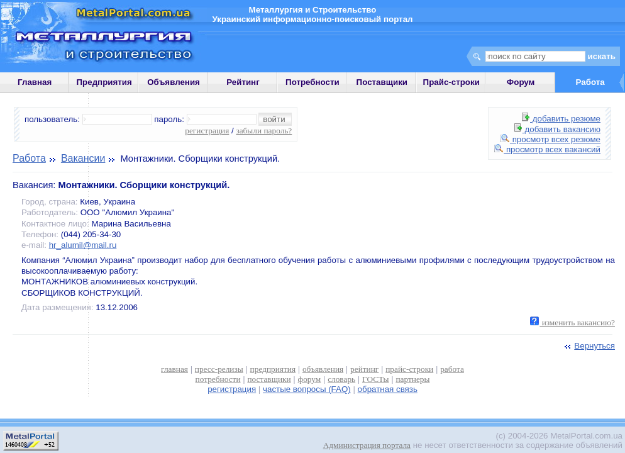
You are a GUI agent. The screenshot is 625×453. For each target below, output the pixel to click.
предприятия (273, 369)
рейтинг (364, 369)
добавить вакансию (557, 129)
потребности (218, 379)
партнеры (412, 379)
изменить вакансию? (572, 322)
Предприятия (104, 82)
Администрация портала (367, 445)
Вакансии (83, 158)
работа (452, 369)
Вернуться (588, 345)
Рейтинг (243, 82)
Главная (35, 82)
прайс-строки (409, 369)
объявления (322, 369)
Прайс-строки (451, 82)
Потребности (312, 82)
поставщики (268, 379)
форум (309, 379)
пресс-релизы (219, 369)
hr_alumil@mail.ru (83, 245)
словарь (341, 379)
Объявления (173, 82)
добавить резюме (561, 118)
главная (174, 369)
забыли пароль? (264, 130)
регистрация (207, 130)
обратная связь (388, 389)
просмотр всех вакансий (547, 149)
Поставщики (382, 82)
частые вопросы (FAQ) (307, 389)
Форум (521, 82)
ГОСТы (375, 379)
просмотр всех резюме (550, 139)
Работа (29, 158)
